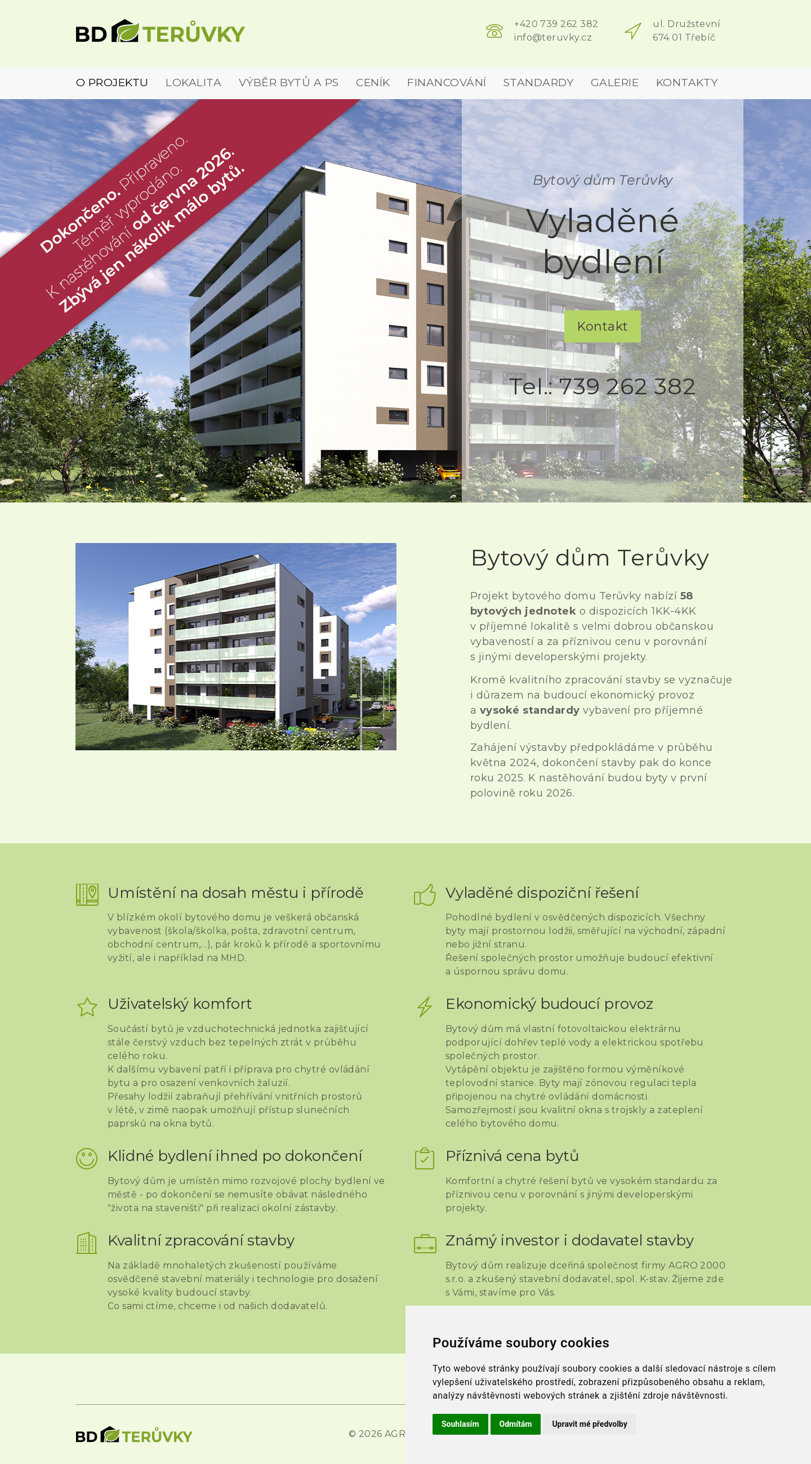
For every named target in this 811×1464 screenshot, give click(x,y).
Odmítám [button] (516, 1424)
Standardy (538, 82)
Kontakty (687, 82)
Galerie (615, 82)
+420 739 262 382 (556, 24)
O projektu (112, 82)
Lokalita (193, 82)
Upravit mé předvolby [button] (589, 1424)
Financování (446, 82)
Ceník (373, 82)
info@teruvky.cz (553, 37)
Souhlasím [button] (460, 1424)
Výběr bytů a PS (289, 82)
